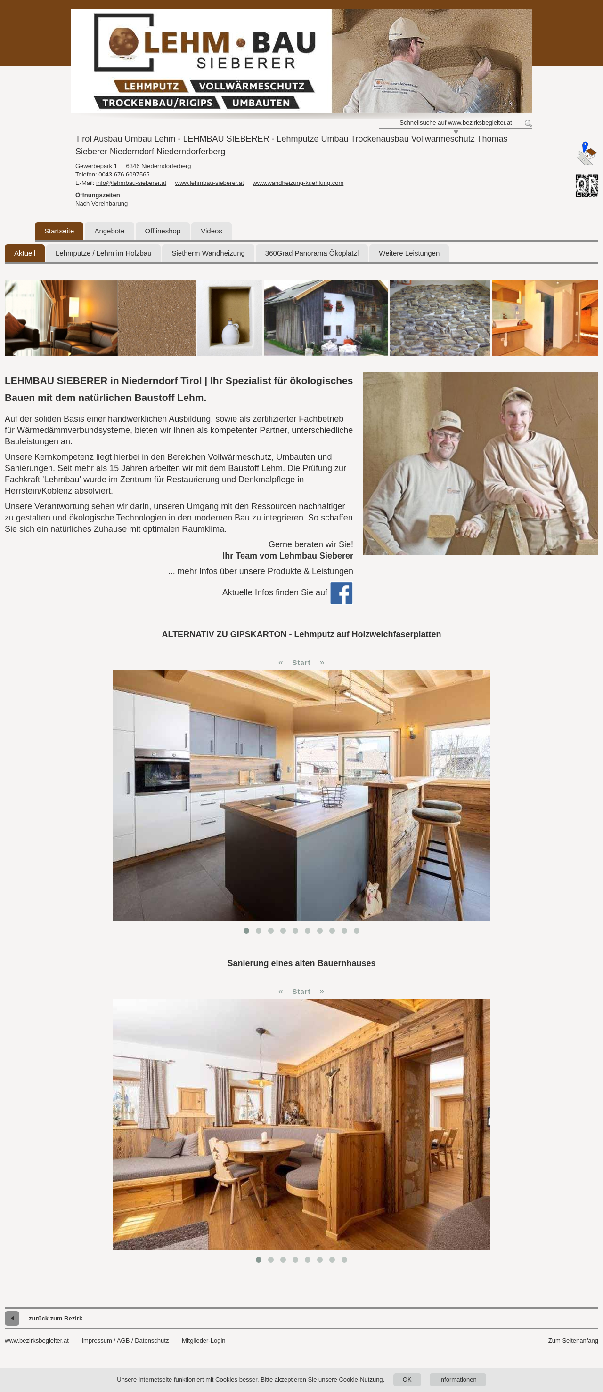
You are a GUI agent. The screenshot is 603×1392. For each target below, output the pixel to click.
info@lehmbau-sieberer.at (131, 182)
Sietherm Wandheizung (207, 253)
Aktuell (24, 253)
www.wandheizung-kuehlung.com (298, 182)
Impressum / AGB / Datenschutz (125, 1340)
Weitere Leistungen (409, 253)
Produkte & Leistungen (310, 571)
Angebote (109, 231)
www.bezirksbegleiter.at (37, 1340)
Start (301, 662)
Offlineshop (163, 231)
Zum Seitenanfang (573, 1340)
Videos (211, 231)
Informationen (458, 1379)
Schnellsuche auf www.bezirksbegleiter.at (455, 122)
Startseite (59, 231)
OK (407, 1379)
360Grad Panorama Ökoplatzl (312, 253)
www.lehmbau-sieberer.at (209, 182)
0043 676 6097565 (123, 174)
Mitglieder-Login (204, 1340)
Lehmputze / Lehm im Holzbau (103, 253)
